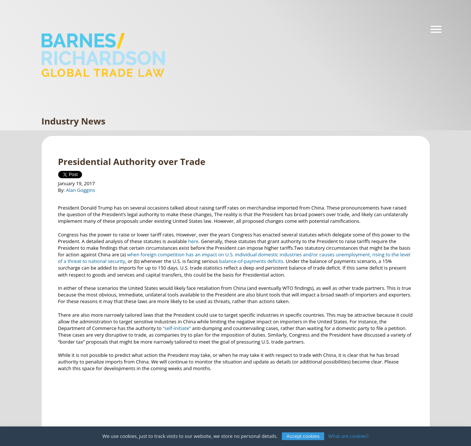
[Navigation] (436, 29)
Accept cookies (303, 436)
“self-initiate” (177, 328)
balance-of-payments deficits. (251, 261)
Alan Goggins (80, 190)
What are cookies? (348, 436)
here (193, 241)
